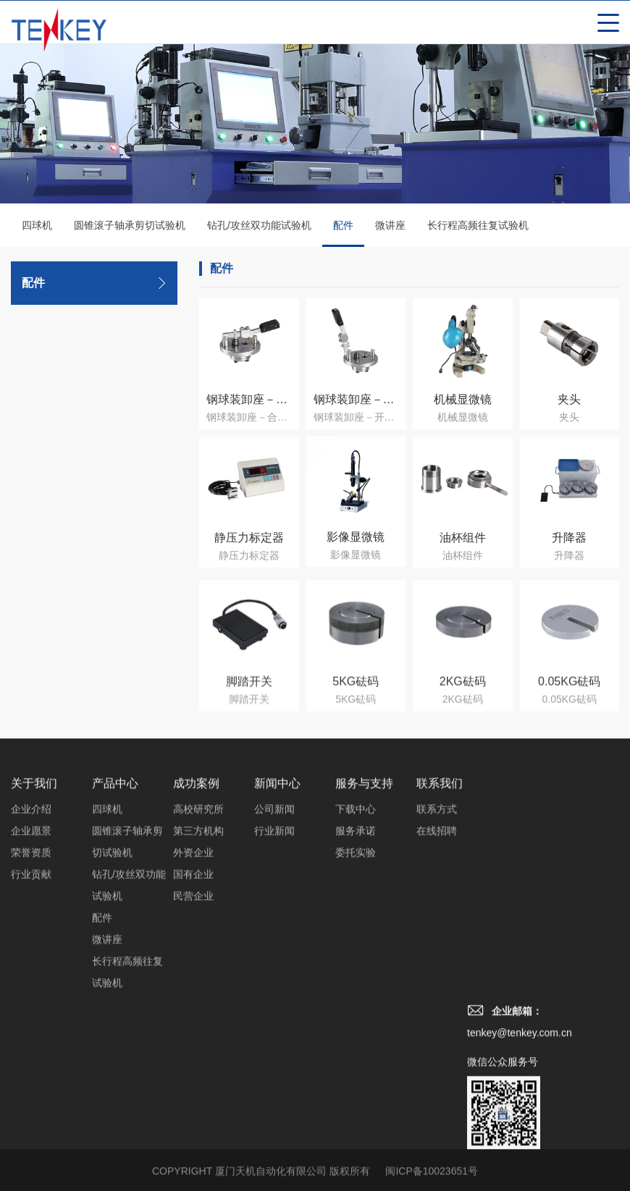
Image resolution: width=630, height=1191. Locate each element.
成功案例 (196, 953)
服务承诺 (355, 1000)
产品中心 (115, 953)
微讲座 (390, 226)
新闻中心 (277, 953)
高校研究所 (198, 979)
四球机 (37, 226)
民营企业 (193, 1066)
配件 (343, 234)
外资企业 (193, 1022)
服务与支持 (364, 953)
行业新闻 (274, 1000)
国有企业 (193, 1044)
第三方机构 (198, 1000)
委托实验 (355, 1022)
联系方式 (436, 979)
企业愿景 (31, 1000)
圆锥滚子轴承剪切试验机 (129, 226)
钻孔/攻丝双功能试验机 (259, 226)
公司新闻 (274, 979)
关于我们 (34, 953)
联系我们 (439, 953)
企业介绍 (31, 979)
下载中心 (355, 979)
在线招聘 (436, 1000)
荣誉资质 (31, 1022)
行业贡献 (31, 1044)
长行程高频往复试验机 (478, 226)
